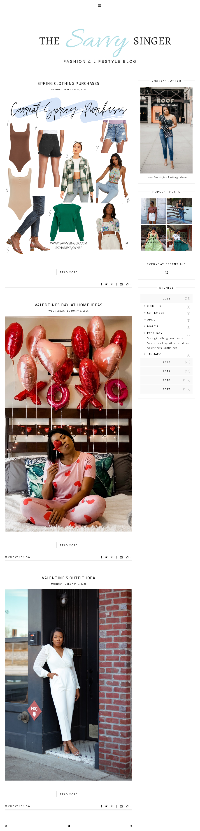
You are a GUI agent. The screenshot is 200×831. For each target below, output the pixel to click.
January (154, 354)
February (155, 333)
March (152, 326)
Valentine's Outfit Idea (68, 578)
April (151, 319)
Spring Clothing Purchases (69, 83)
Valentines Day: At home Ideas (69, 305)
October (154, 306)
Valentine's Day (19, 557)
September (155, 312)
